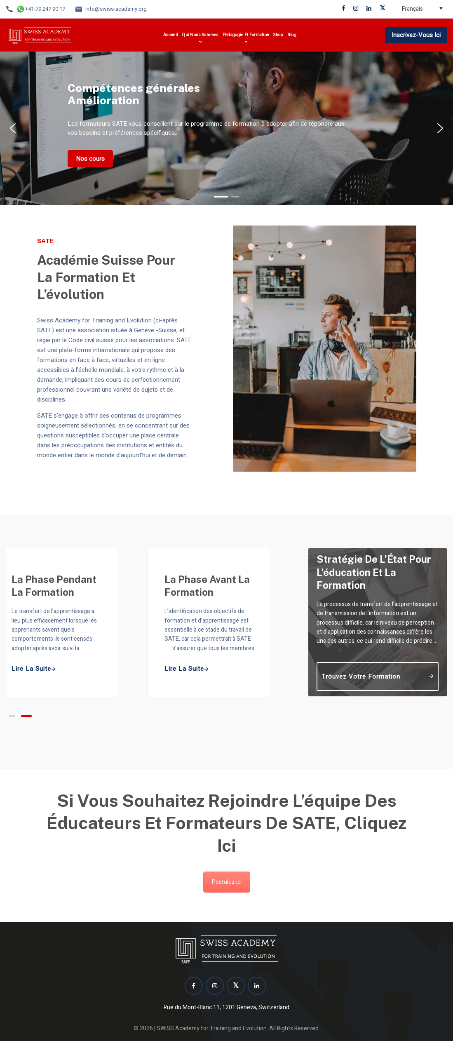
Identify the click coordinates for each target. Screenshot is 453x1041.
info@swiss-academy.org (116, 9)
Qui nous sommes (200, 35)
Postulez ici (227, 882)
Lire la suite (186, 669)
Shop (278, 35)
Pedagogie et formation (246, 35)
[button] (12, 128)
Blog (291, 35)
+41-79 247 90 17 (45, 9)
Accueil (170, 35)
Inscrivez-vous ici (416, 35)
